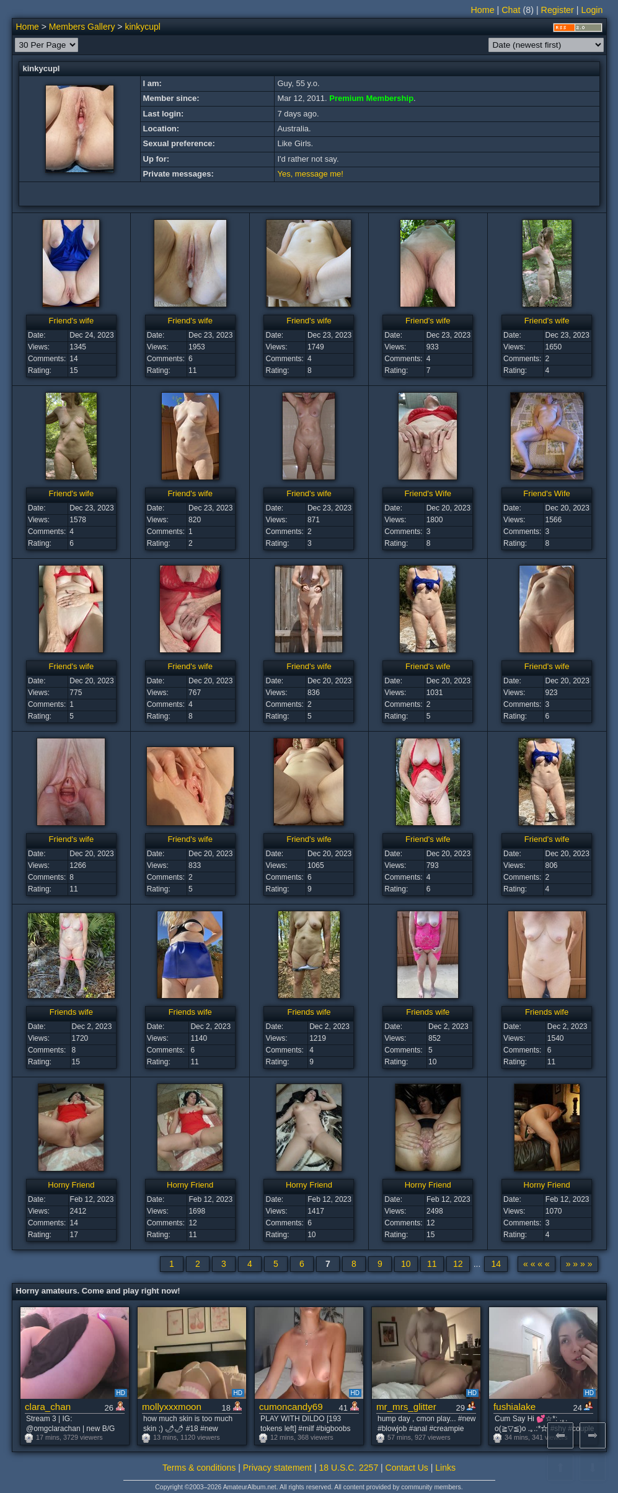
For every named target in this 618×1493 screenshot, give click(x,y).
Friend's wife (71, 320)
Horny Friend (71, 1184)
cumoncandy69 (291, 1406)
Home (482, 10)
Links (445, 1468)
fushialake (514, 1406)
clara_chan (48, 1406)
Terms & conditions (199, 1468)
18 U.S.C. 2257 (348, 1468)
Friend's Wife (428, 493)
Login (592, 10)
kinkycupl (143, 27)
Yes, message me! (310, 173)
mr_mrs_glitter (406, 1406)
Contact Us (407, 1468)
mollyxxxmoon (171, 1406)
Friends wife (71, 1012)
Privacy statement (277, 1468)
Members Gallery (82, 27)
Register (557, 10)
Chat (510, 10)
